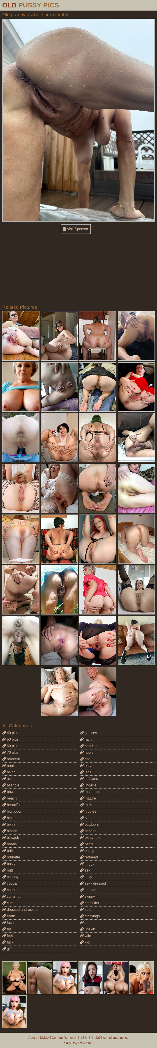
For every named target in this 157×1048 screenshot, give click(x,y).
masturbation (93, 792)
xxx (85, 942)
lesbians (89, 779)
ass (7, 779)
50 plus (10, 739)
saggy (87, 864)
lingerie (88, 785)
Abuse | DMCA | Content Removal (52, 1037)
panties (88, 831)
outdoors (89, 824)
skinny (87, 896)
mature (88, 798)
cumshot (11, 896)
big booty (11, 811)
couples (10, 890)
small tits (89, 903)
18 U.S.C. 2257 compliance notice (105, 1037)
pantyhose (90, 837)
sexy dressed (93, 883)
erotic (9, 916)
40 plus (10, 733)
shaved (88, 890)
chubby (10, 877)
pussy (87, 851)
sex (85, 870)
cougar (10, 883)
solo (85, 909)
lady (85, 765)
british (9, 851)
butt (7, 870)
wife (85, 936)
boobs (9, 844)
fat (6, 929)
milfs (86, 805)
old (85, 818)
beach (9, 798)
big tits (9, 818)
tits (84, 923)
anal (8, 765)
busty (9, 864)
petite (87, 844)
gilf (7, 949)
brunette (11, 857)
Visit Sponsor (75, 229)
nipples (88, 811)
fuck (8, 942)
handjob (88, 746)
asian (9, 772)
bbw (8, 792)
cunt (8, 903)
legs (85, 772)
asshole (10, 785)
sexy (86, 877)
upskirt (87, 929)
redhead (89, 857)
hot (85, 759)
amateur (11, 759)
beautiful (11, 805)
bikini (8, 824)
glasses (88, 733)
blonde (10, 831)
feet (7, 936)
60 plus (10, 746)
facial (8, 923)
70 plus (10, 752)
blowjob (10, 837)
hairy (86, 739)
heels (86, 752)
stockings (90, 916)
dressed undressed (20, 909)
